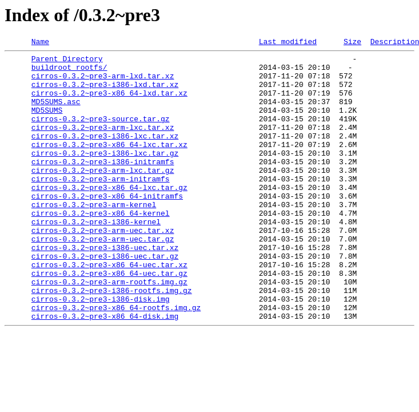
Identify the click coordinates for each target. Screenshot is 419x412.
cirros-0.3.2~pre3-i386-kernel (96, 257)
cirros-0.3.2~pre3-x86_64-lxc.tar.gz (109, 216)
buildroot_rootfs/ (69, 72)
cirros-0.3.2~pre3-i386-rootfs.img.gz (111, 340)
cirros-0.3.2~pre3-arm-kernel (93, 237)
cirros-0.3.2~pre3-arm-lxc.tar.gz (102, 196)
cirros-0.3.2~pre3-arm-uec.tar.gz (102, 278)
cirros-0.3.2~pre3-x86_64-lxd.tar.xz (109, 103)
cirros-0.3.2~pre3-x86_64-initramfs (107, 226)
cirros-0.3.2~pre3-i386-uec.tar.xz (104, 288)
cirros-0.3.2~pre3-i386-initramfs (102, 185)
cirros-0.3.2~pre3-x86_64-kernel (100, 247)
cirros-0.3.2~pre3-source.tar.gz (100, 134)
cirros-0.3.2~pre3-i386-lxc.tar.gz (104, 175)
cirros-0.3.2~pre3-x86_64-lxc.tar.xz (109, 165)
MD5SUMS (47, 123)
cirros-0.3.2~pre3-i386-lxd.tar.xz (104, 93)
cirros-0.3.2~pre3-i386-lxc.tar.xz (104, 154)
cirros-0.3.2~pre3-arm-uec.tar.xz (102, 268)
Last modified (288, 43)
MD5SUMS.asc (56, 113)
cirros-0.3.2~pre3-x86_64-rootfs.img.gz (116, 360)
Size (352, 43)
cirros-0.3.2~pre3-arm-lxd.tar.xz (102, 82)
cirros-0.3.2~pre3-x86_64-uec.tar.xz (109, 309)
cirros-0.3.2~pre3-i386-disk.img (100, 350)
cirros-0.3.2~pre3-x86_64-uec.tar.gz (109, 319)
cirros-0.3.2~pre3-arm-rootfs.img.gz (109, 329)
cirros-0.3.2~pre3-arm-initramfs (100, 206)
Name (40, 43)
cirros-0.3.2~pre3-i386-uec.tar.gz (104, 299)
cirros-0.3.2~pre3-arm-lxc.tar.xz (102, 144)
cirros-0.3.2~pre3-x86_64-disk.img (104, 371)
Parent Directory (67, 62)
